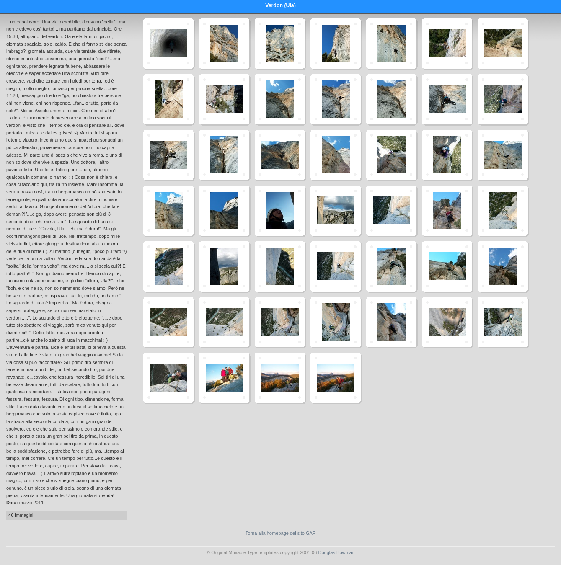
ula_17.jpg (280, 99)
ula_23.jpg (447, 99)
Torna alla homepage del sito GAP (281, 533)
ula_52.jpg (503, 155)
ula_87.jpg (224, 322)
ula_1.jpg (224, 43)
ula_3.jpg (280, 43)
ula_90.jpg (335, 322)
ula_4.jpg (335, 43)
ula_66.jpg (447, 211)
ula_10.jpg (447, 43)
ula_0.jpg (168, 43)
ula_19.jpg (335, 99)
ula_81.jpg (447, 266)
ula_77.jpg (335, 266)
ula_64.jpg (391, 211)
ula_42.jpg (335, 155)
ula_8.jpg (391, 43)
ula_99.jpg (224, 378)
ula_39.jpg (280, 155)
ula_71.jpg (168, 266)
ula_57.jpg (224, 211)
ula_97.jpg (168, 378)
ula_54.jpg (168, 211)
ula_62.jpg (335, 211)
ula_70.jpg (503, 211)
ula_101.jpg (280, 378)
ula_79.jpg (391, 266)
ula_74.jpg (224, 266)
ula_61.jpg (280, 211)
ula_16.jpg (224, 99)
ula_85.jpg (168, 322)
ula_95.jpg (447, 322)
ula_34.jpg (224, 155)
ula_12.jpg (503, 43)
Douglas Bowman (336, 552)
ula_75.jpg (280, 266)
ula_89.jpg (280, 322)
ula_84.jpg (503, 266)
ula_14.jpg (168, 99)
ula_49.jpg (391, 155)
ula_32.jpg (168, 155)
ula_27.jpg (503, 99)
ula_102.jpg (335, 378)
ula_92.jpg (391, 322)
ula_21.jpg (391, 99)
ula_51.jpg (447, 155)
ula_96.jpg (503, 322)
